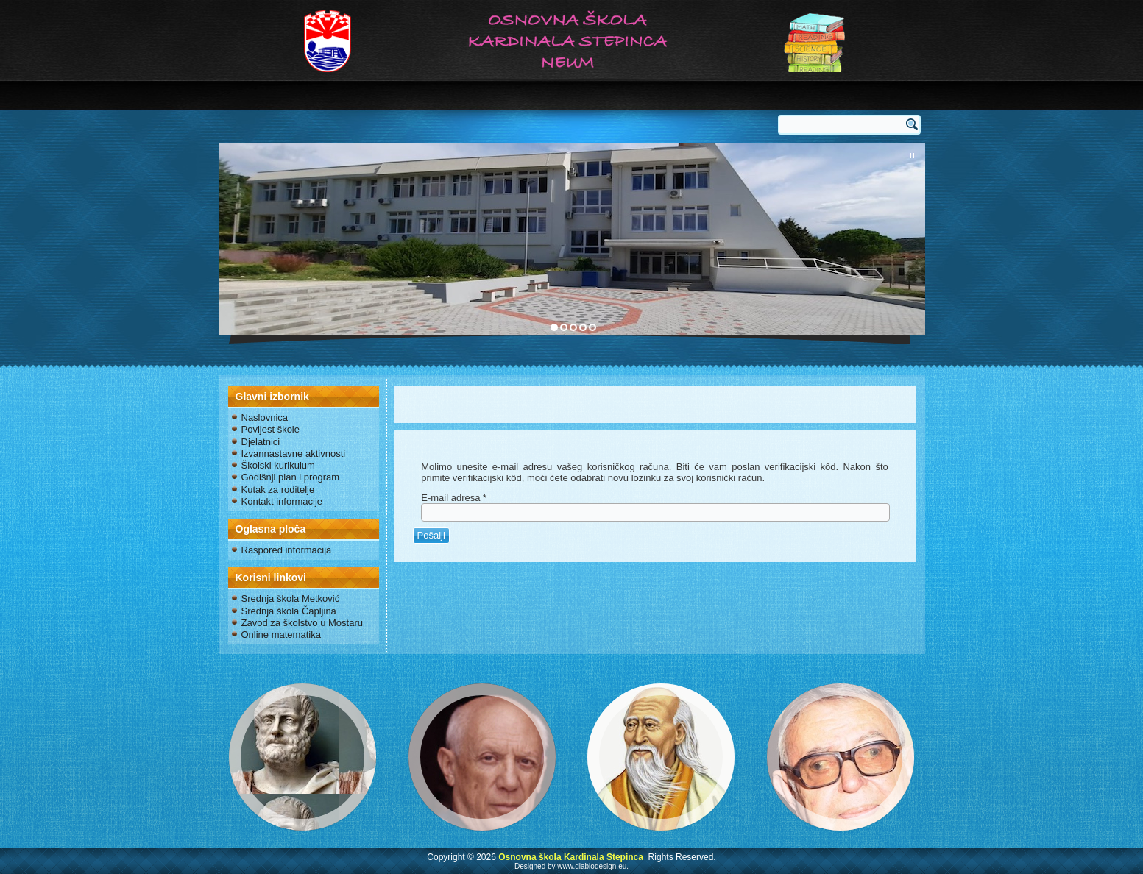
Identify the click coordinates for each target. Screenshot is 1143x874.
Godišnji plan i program (290, 477)
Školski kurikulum (278, 465)
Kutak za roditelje (278, 489)
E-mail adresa (453, 497)
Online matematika (281, 634)
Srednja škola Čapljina (288, 611)
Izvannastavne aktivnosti (293, 453)
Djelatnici (260, 441)
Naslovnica (265, 417)
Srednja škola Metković (290, 598)
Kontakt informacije (282, 501)
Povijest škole (270, 429)
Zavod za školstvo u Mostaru (302, 622)
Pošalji (431, 535)
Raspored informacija (286, 549)
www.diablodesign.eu (591, 866)
